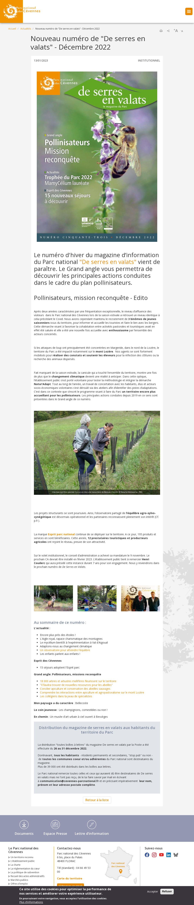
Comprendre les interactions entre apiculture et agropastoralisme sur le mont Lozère (92, 692)
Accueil (12, 28)
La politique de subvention (25, 872)
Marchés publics (19, 880)
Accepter (152, 892)
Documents (24, 833)
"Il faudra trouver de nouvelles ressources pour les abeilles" (76, 685)
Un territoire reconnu (22, 857)
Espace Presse (55, 833)
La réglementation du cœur (25, 868)
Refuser (167, 892)
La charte (15, 864)
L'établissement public (23, 861)
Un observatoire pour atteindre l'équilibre (65, 650)
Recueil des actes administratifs (27, 876)
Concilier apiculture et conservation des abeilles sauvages (75, 688)
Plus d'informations (31, 903)
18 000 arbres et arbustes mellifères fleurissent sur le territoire (78, 681)
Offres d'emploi (19, 883)
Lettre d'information (92, 833)
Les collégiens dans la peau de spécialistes (66, 696)
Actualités (25, 28)
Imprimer (161, 31)
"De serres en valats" (107, 262)
